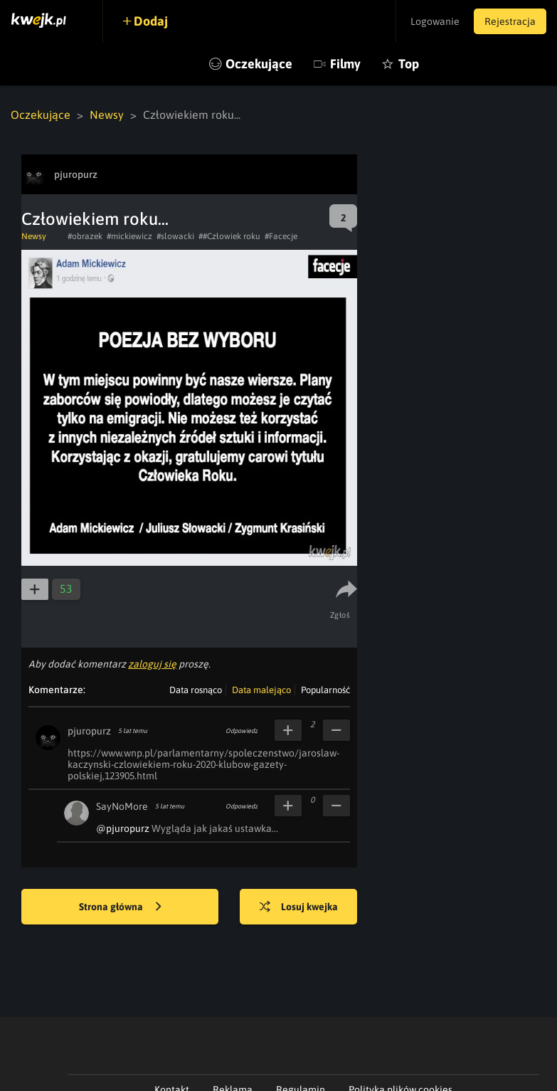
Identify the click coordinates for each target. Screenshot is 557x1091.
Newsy (107, 114)
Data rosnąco (195, 690)
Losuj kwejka (299, 907)
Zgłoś (340, 615)
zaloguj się (152, 664)
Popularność (325, 690)
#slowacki (175, 236)
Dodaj (151, 21)
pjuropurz (89, 731)
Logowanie (435, 21)
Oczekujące (259, 63)
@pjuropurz (122, 828)
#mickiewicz (129, 236)
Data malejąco (261, 690)
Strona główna (120, 907)
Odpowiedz (242, 730)
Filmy (345, 63)
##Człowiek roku (229, 236)
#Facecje (281, 236)
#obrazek (85, 236)
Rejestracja (510, 21)
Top (408, 63)
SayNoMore (122, 806)
